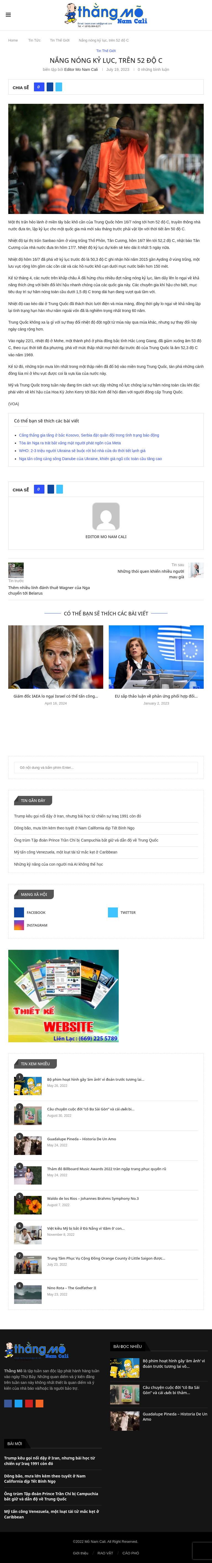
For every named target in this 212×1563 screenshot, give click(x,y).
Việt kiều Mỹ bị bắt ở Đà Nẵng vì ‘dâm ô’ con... (85, 1228)
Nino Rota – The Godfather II (71, 1287)
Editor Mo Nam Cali (81, 69)
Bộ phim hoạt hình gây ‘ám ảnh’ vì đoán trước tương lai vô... (174, 1363)
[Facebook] (59, 912)
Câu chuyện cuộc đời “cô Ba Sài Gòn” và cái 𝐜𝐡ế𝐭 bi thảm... (171, 1390)
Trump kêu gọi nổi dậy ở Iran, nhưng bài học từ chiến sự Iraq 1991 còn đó (77, 816)
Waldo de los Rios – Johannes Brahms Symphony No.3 (93, 1198)
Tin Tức (34, 40)
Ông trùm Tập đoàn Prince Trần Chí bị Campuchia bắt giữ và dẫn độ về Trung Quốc (86, 840)
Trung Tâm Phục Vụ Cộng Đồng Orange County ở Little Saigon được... (106, 1258)
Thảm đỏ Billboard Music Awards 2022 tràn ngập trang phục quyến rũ (106, 1168)
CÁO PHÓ (131, 1553)
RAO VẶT (105, 1553)
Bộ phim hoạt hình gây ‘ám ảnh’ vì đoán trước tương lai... (95, 1079)
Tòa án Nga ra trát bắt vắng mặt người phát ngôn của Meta (70, 443)
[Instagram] (59, 925)
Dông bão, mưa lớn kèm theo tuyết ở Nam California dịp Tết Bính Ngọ (74, 828)
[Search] (203, 15)
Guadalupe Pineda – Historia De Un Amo (81, 1138)
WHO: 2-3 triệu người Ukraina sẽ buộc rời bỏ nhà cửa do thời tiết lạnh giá (82, 450)
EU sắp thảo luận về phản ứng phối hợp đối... (156, 696)
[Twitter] (153, 912)
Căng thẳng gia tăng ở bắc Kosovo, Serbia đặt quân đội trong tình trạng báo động (89, 435)
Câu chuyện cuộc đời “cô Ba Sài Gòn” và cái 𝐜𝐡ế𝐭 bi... (90, 1109)
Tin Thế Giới (60, 40)
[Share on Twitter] (58, 86)
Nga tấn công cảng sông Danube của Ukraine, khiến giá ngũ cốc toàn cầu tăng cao (90, 458)
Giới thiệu (80, 1553)
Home (13, 40)
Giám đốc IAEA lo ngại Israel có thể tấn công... (56, 696)
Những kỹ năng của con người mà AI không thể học (58, 864)
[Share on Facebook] (50, 86)
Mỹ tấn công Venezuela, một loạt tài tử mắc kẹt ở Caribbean (65, 852)
